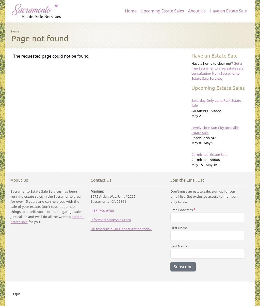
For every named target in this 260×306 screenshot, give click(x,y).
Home (131, 11)
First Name (179, 228)
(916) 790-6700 (102, 210)
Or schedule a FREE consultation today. (121, 229)
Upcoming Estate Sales (162, 11)
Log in (17, 294)
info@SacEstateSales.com (111, 219)
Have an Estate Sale (228, 11)
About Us (197, 11)
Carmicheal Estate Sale (209, 154)
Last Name (178, 246)
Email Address (181, 210)
